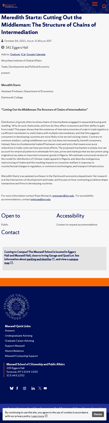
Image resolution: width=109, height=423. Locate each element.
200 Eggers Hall (15, 368)
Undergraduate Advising (18, 335)
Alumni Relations (14, 350)
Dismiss (98, 414)
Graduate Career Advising (19, 340)
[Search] (104, 7)
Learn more (37, 416)
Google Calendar (36, 54)
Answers (10, 330)
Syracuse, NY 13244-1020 (22, 371)
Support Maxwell (15, 345)
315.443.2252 (15, 375)
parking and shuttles (39, 259)
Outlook (15, 54)
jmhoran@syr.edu (41, 199)
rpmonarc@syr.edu (63, 195)
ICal (23, 54)
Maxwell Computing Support (21, 356)
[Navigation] (95, 6)
